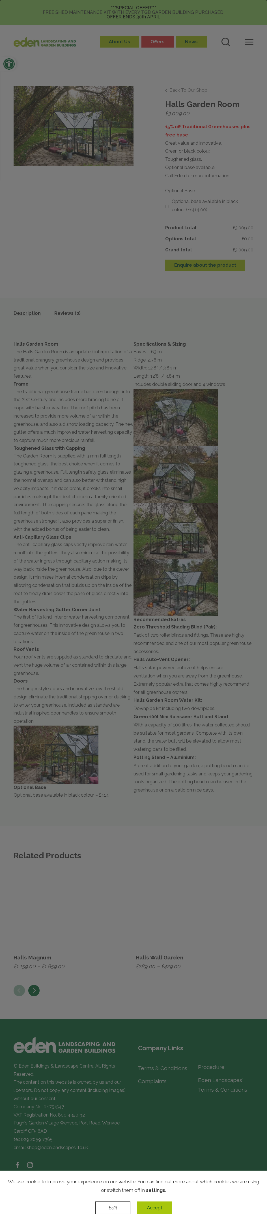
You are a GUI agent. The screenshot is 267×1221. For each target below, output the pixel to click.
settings (155, 1190)
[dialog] (133, 610)
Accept (154, 1208)
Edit (112, 1208)
